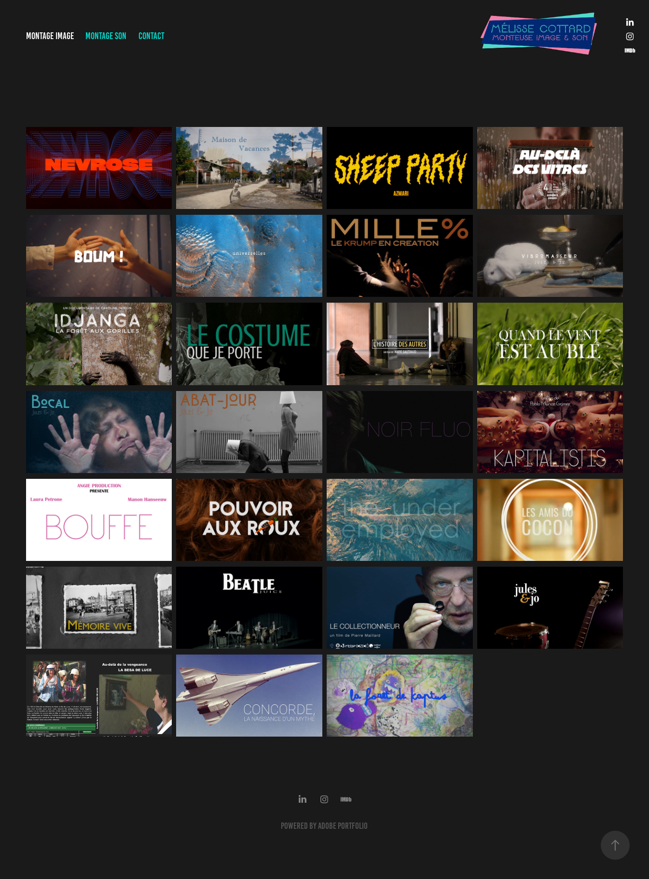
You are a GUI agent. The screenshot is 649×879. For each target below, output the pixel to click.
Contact (151, 36)
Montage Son (105, 36)
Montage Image (50, 36)
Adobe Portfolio (343, 826)
